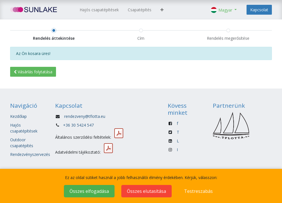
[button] (162, 10)
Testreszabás (198, 191)
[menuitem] (99, 10)
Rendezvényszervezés (30, 154)
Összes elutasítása (146, 191)
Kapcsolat (259, 9)
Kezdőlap (18, 116)
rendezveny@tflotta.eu (84, 116)
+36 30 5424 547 (78, 125)
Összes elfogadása (89, 191)
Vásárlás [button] (33, 71)
